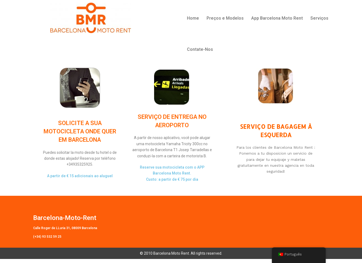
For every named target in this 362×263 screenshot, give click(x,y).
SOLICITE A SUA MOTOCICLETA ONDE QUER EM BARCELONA (80, 135)
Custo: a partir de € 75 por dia (172, 183)
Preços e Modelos (225, 18)
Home (193, 18)
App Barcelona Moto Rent (277, 18)
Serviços (319, 18)
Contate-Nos (200, 49)
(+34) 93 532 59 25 (47, 240)
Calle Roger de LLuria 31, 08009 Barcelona (65, 232)
